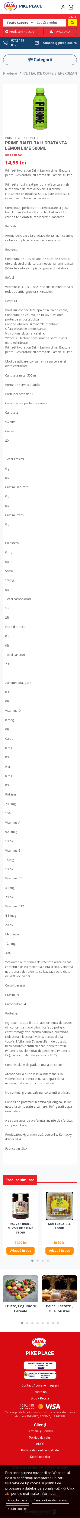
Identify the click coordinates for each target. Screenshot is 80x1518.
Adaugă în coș (20, 1250)
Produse (10, 73)
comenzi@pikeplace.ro (59, 43)
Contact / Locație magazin (40, 1385)
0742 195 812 (17, 43)
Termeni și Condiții (40, 1431)
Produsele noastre (20, 32)
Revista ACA (60, 32)
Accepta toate (17, 1500)
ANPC (40, 1444)
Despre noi (40, 1392)
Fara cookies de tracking (50, 1500)
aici (7, 1493)
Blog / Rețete (40, 1398)
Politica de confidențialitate (40, 1450)
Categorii (40, 59)
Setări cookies (40, 1457)
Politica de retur (40, 1438)
